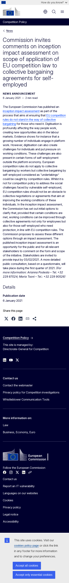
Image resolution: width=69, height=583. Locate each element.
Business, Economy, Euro (19, 432)
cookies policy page (26, 545)
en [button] (45, 12)
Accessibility (11, 521)
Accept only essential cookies (34, 574)
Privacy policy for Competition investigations (31, 392)
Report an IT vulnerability (19, 486)
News (9, 30)
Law (5, 425)
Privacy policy (12, 507)
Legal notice (10, 514)
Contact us (10, 479)
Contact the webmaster (18, 385)
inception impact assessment (21, 111)
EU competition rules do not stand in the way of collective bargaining (34, 120)
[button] (6, 318)
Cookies (8, 500)
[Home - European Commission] (11, 11)
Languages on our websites (20, 493)
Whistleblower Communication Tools (26, 399)
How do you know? (54, 2)
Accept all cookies (27, 565)
